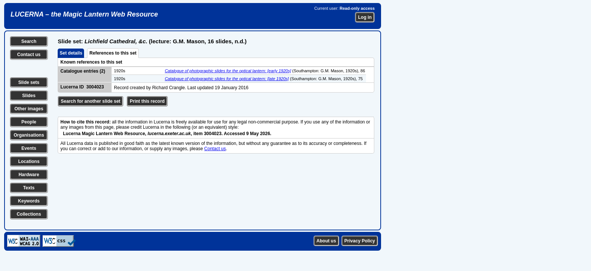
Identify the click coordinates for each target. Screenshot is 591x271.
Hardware (28, 174)
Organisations (29, 135)
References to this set (112, 53)
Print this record (147, 101)
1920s (119, 71)
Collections (29, 214)
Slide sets (28, 82)
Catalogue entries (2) (82, 71)
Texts (28, 187)
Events (28, 148)
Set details (71, 53)
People (28, 122)
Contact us (28, 54)
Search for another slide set (90, 101)
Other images (28, 108)
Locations (29, 161)
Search (28, 41)
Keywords (29, 201)
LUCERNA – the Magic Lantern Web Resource (84, 14)
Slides (28, 95)
